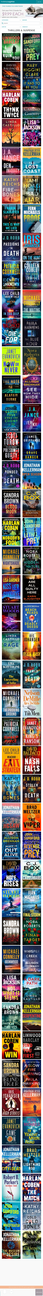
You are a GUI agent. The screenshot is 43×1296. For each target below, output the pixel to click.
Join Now (39, 1292)
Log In (39, 2)
